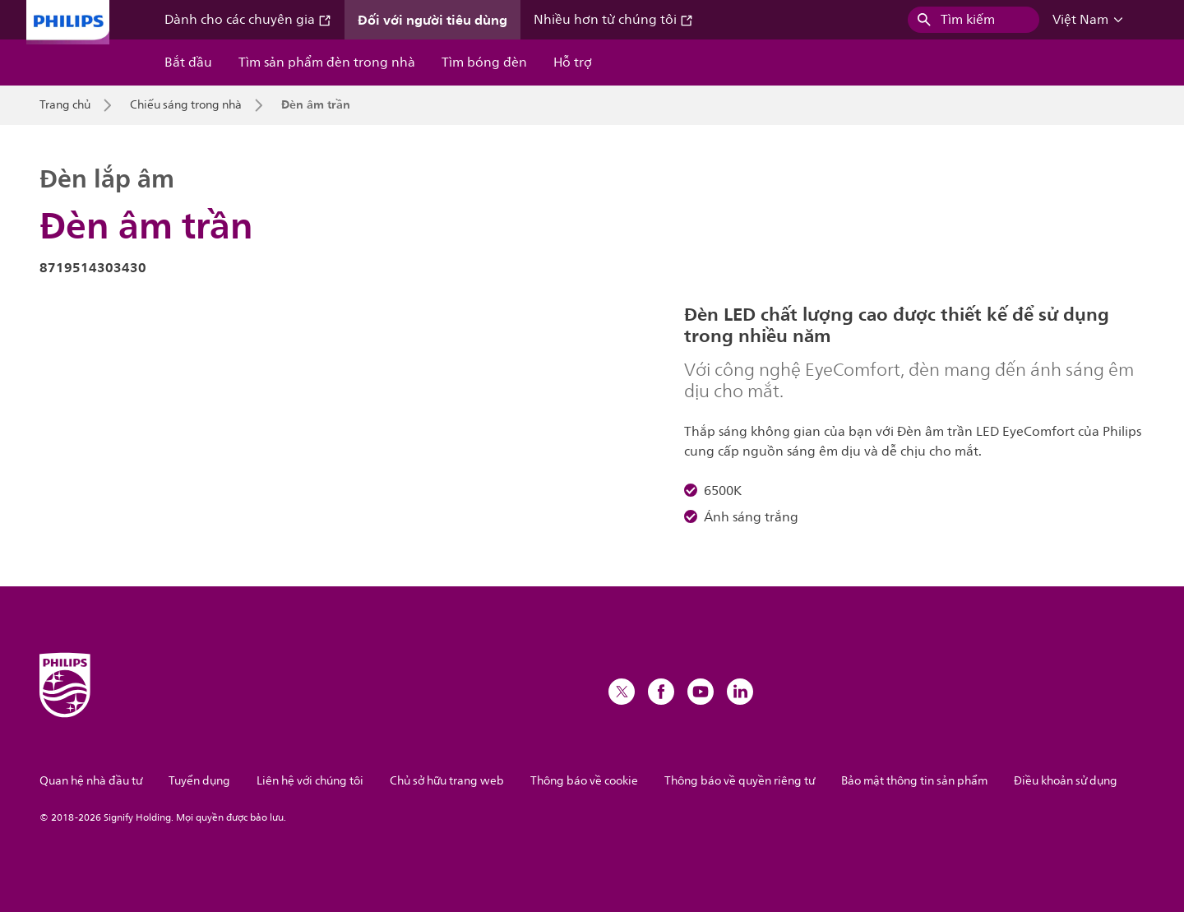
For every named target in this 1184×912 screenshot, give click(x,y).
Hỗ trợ (572, 62)
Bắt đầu (188, 62)
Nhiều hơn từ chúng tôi (613, 20)
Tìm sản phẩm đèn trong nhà (326, 62)
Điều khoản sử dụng (1065, 780)
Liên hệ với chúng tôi (310, 780)
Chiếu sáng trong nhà (186, 105)
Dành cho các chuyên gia (247, 20)
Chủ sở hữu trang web (447, 780)
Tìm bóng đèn (484, 62)
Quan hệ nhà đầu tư (90, 780)
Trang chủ (64, 105)
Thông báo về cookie (584, 780)
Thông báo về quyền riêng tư (739, 780)
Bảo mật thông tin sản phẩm (914, 780)
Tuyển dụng (199, 780)
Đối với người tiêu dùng (432, 20)
